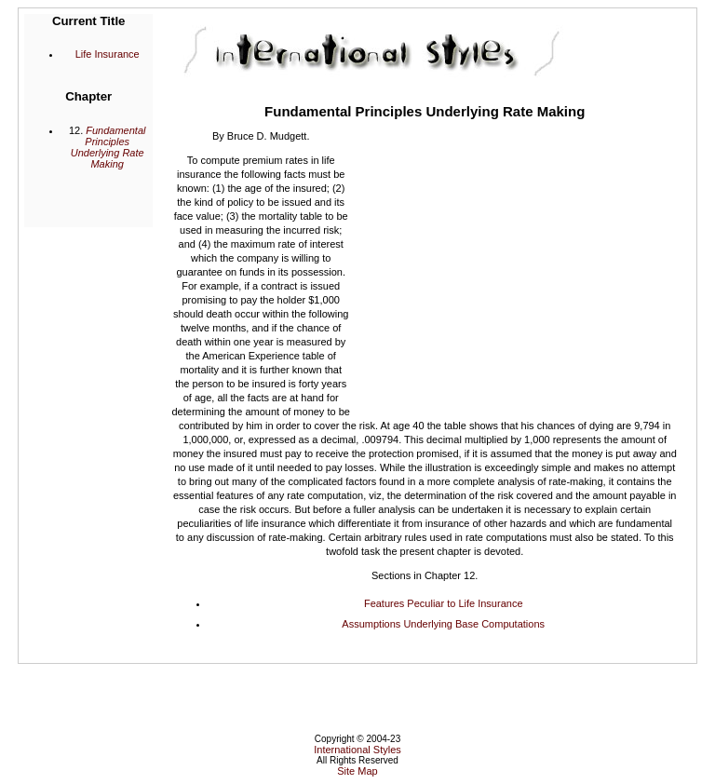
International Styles (357, 749)
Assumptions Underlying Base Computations (443, 623)
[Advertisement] (514, 267)
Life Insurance (107, 54)
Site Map (357, 771)
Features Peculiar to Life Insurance (443, 603)
